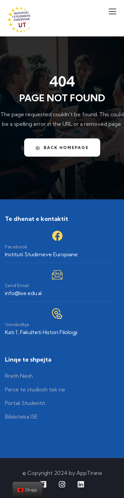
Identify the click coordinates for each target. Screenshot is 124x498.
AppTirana (89, 473)
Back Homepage (62, 147)
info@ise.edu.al (23, 293)
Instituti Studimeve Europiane (41, 254)
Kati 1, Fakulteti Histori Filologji (41, 332)
